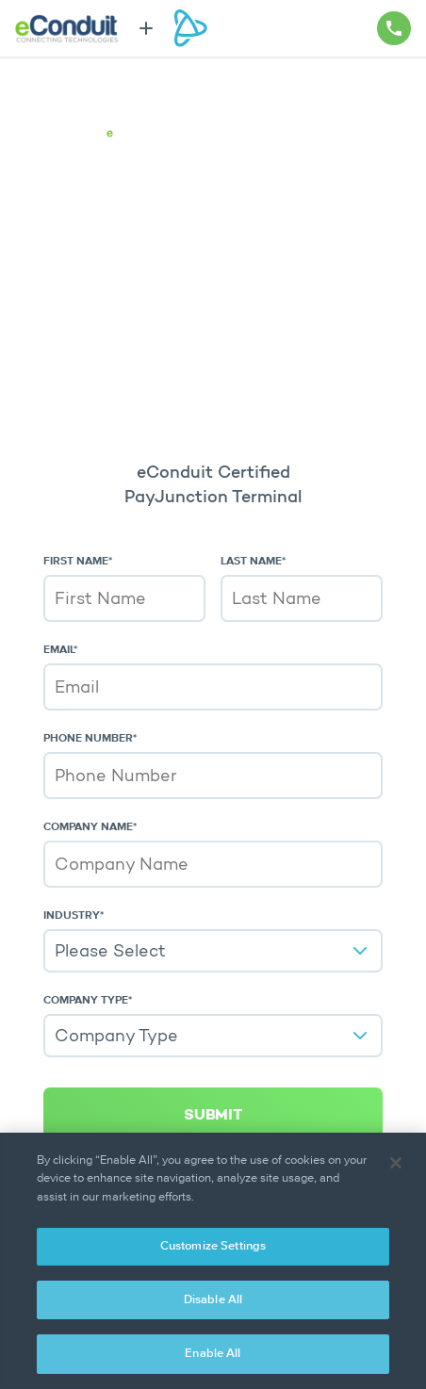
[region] (213, 1261)
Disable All (213, 1300)
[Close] (396, 1163)
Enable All (212, 1354)
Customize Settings (213, 1246)
